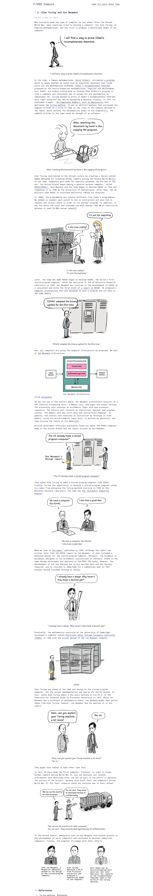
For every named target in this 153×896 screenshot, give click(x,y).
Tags (117, 4)
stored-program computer (87, 476)
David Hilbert (83, 80)
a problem (109, 80)
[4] (78, 569)
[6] (77, 421)
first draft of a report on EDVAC (82, 288)
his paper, (57, 550)
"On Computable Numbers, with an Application (79, 102)
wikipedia (46, 397)
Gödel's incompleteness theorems (93, 85)
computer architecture (46, 290)
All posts (102, 4)
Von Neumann (44, 353)
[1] (106, 110)
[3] (75, 208)
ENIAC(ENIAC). (41, 187)
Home (94, 4)
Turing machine (58, 105)
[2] (113, 179)
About (111, 4)
